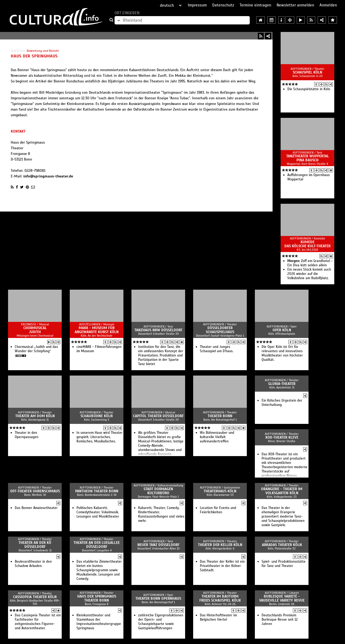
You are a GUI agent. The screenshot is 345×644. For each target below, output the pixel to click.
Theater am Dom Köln (35, 416)
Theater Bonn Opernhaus (158, 598)
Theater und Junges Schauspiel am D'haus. (216, 349)
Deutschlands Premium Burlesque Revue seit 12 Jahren (280, 619)
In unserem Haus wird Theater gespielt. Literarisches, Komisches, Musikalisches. (99, 437)
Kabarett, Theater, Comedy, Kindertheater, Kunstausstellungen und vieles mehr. (161, 514)
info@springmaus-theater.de (48, 176)
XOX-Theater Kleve (281, 437)
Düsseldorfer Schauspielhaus (220, 330)
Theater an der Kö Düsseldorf (35, 545)
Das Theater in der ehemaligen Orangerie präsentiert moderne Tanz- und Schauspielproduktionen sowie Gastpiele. (283, 516)
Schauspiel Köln (307, 72)
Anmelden (328, 5)
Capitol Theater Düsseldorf (158, 416)
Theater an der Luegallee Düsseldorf (97, 545)
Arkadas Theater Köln (282, 545)
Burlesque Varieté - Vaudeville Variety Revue (281, 598)
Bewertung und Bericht (43, 51)
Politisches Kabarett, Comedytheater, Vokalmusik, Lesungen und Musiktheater (97, 512)
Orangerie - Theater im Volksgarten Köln (281, 491)
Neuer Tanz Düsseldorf (158, 545)
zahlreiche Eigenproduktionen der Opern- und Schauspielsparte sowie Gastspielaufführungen (160, 621)
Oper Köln (282, 330)
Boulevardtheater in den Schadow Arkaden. (33, 563)
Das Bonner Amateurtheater (36, 508)
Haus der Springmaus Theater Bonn (96, 598)
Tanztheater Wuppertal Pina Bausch (307, 158)
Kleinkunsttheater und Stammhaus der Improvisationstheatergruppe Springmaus (98, 621)
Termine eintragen (255, 5)
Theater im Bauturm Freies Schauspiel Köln (220, 598)
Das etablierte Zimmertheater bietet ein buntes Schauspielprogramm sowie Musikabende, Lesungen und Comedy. (99, 570)
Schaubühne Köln (96, 416)
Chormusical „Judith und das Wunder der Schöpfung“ (36, 349)
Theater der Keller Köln (220, 545)
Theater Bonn (220, 416)
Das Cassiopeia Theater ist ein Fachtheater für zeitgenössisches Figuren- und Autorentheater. (38, 621)
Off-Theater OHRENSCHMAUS (35, 491)
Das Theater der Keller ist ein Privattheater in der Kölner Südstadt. (222, 565)
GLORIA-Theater (281, 384)
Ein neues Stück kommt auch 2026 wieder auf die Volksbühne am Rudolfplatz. (309, 273)
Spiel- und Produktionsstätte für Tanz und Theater (284, 563)
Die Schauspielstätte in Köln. (309, 89)
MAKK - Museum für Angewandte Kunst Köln (97, 330)
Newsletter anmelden (295, 5)
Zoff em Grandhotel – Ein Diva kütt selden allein (310, 263)
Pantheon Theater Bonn (96, 491)
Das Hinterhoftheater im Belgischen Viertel (218, 617)
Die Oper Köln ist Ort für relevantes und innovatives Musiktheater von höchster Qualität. (282, 353)
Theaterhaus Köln (220, 491)
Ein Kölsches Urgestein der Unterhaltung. (282, 402)
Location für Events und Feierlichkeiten (218, 510)
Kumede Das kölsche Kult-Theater (307, 244)
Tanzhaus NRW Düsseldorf (158, 330)
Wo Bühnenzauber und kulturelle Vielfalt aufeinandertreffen (217, 437)
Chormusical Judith (35, 330)
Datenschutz (223, 5)
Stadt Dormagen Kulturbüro (158, 491)
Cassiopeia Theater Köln (35, 597)
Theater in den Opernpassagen (26, 435)
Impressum (197, 5)
